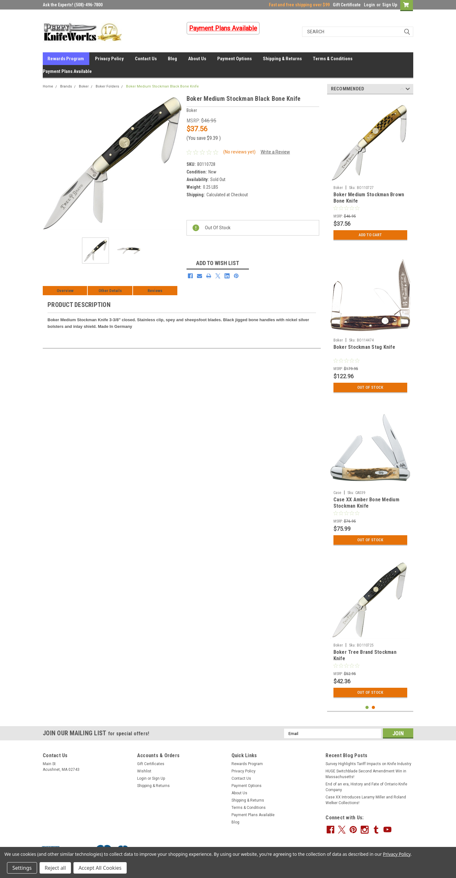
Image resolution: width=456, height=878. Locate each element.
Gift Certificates (150, 764)
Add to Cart (370, 234)
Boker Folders (107, 86)
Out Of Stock (370, 387)
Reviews (155, 290)
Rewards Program (66, 59)
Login (369, 4)
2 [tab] (373, 707)
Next (407, 90)
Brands (66, 86)
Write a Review (275, 151)
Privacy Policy (109, 59)
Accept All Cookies (100, 867)
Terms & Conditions (332, 59)
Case (337, 493)
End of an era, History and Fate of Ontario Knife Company (366, 787)
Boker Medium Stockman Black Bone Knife (162, 86)
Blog (172, 59)
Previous (402, 90)
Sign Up (389, 4)
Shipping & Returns (282, 59)
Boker (84, 86)
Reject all (55, 867)
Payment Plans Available (67, 71)
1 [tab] (367, 707)
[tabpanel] (370, 171)
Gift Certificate (347, 4)
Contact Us (146, 59)
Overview (65, 290)
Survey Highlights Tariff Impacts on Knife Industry (368, 764)
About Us (197, 59)
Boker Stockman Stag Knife (364, 347)
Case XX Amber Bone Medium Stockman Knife (366, 503)
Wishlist (144, 771)
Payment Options (234, 59)
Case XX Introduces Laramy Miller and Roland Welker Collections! (366, 800)
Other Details (110, 290)
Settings (22, 867)
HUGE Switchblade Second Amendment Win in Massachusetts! (366, 774)
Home (48, 86)
